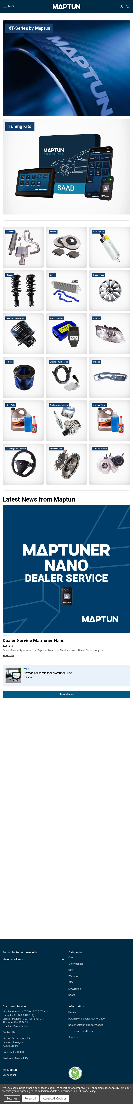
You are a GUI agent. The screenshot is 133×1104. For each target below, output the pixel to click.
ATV (70, 982)
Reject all (30, 1098)
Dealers (72, 1012)
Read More (8, 655)
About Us (73, 1037)
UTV (70, 970)
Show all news (66, 694)
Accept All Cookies (54, 1098)
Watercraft (74, 976)
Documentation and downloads (85, 1024)
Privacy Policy (87, 1091)
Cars (71, 957)
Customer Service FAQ (15, 1058)
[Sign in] (121, 6)
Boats (71, 994)
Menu (6, 6)
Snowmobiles (75, 963)
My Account (9, 1074)
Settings (12, 1098)
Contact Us (9, 1032)
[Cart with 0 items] (127, 6)
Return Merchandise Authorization (87, 1018)
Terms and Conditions (80, 1031)
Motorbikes (74, 988)
